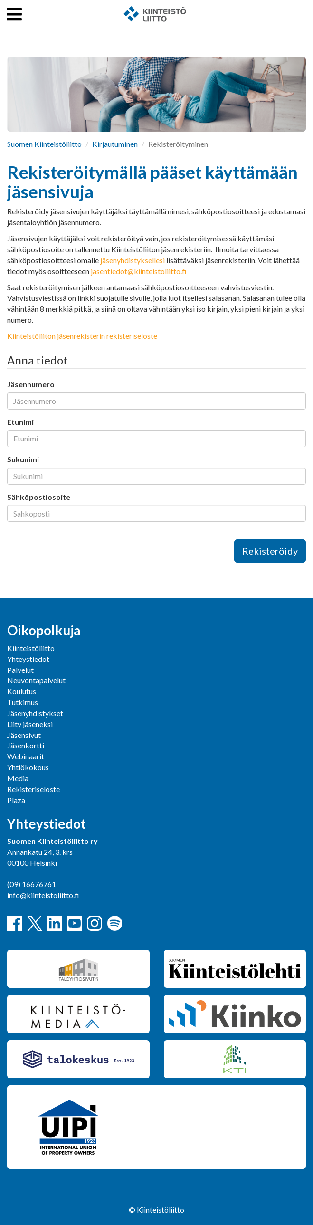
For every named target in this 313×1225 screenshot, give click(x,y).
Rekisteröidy (270, 550)
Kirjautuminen (115, 143)
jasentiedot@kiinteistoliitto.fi (139, 271)
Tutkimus (22, 702)
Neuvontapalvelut (36, 680)
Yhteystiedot (28, 658)
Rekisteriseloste (33, 789)
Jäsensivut (24, 734)
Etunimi (20, 421)
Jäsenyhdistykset (35, 713)
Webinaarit (25, 756)
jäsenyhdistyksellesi (132, 260)
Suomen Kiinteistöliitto (44, 143)
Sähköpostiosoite (38, 496)
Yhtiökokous (28, 767)
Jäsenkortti (25, 745)
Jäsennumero (31, 384)
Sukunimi (23, 459)
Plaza (16, 799)
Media (17, 778)
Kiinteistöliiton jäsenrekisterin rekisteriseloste (82, 335)
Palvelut (20, 669)
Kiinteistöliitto (31, 647)
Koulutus (21, 691)
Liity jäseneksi (30, 723)
